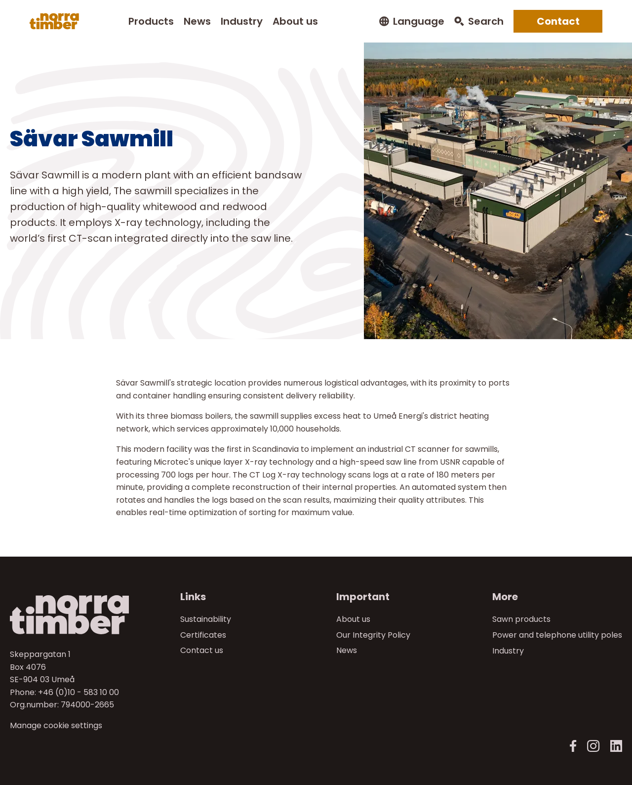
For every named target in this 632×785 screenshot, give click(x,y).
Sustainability (205, 619)
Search (486, 21)
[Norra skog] (54, 21)
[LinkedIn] (616, 746)
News (197, 21)
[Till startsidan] (82, 614)
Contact (558, 21)
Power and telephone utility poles (557, 635)
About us (295, 21)
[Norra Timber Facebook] (573, 746)
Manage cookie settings (56, 725)
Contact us (201, 650)
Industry (242, 21)
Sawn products (521, 619)
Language (418, 21)
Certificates (203, 635)
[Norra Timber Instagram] (593, 746)
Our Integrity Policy (373, 635)
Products (151, 21)
